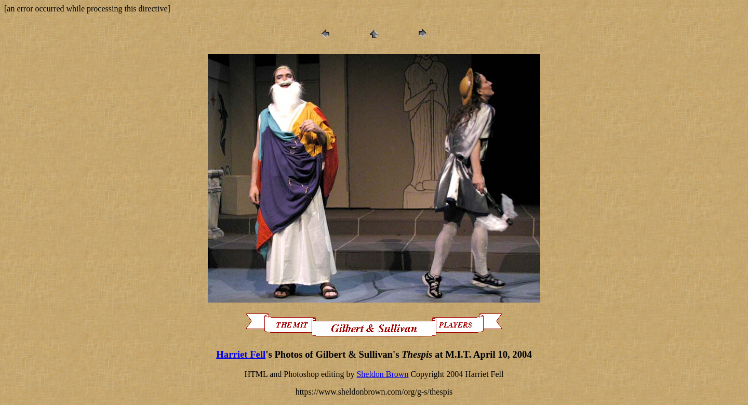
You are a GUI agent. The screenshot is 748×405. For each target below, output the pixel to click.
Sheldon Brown (382, 374)
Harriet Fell (240, 354)
